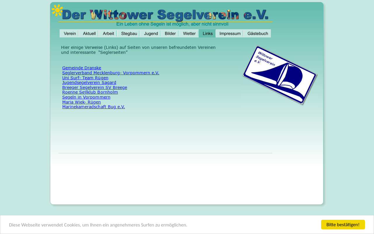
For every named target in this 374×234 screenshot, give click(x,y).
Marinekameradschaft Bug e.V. (93, 106)
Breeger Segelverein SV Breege (94, 87)
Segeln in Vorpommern (86, 96)
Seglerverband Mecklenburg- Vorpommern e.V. (110, 72)
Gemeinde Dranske (81, 67)
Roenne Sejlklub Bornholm (90, 92)
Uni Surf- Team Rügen (85, 77)
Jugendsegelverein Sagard (89, 82)
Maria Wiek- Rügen (81, 101)
